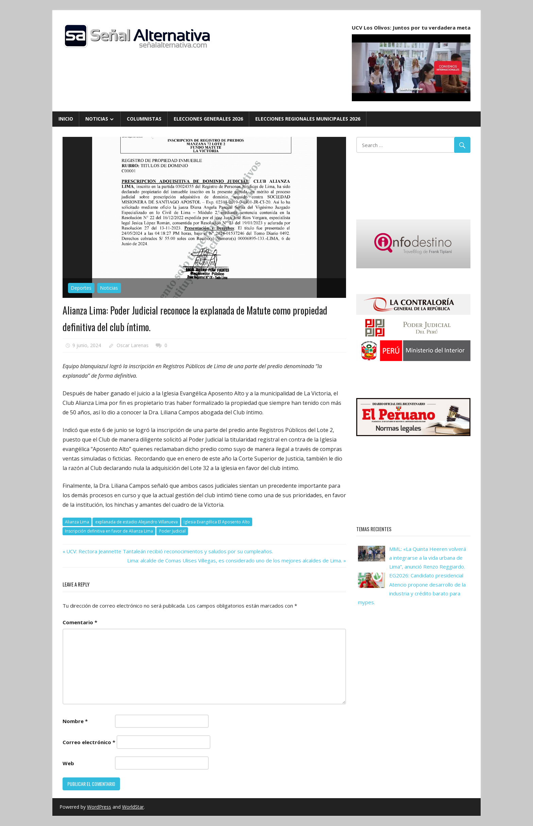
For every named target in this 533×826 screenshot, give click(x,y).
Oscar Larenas (133, 345)
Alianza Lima (77, 522)
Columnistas (144, 118)
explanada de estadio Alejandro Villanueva (136, 522)
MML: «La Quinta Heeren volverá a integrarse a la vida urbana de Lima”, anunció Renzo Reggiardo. (427, 557)
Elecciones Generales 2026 (208, 118)
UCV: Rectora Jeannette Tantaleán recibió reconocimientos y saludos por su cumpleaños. (169, 551)
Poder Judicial (172, 531)
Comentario (80, 622)
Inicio (65, 118)
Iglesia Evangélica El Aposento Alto (217, 522)
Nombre (75, 721)
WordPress (99, 807)
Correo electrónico (89, 742)
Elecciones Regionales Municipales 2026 (307, 118)
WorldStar (133, 807)
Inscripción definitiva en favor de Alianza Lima (109, 531)
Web (68, 763)
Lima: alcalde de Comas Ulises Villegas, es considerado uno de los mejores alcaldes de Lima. (234, 560)
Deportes (81, 288)
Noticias (96, 118)
